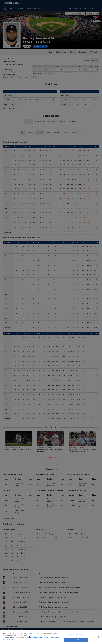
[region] (51, 637)
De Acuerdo (76, 640)
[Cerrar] (99, 637)
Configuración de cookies (76, 635)
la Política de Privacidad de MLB (39, 637)
